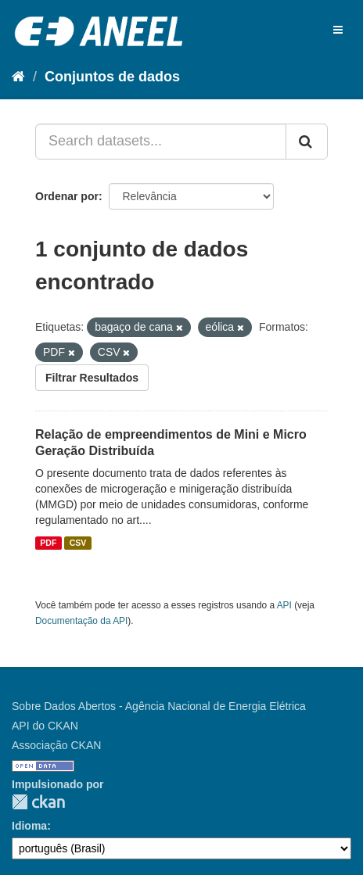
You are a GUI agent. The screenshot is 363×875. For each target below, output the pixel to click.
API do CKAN (45, 725)
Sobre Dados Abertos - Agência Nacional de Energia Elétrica (159, 706)
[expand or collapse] (338, 29)
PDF (48, 542)
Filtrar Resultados (91, 377)
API (284, 605)
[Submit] (307, 142)
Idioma (29, 825)
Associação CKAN (56, 745)
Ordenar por (67, 196)
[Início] (18, 76)
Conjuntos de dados (112, 76)
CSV (78, 542)
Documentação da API (81, 620)
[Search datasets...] (160, 142)
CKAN (38, 802)
